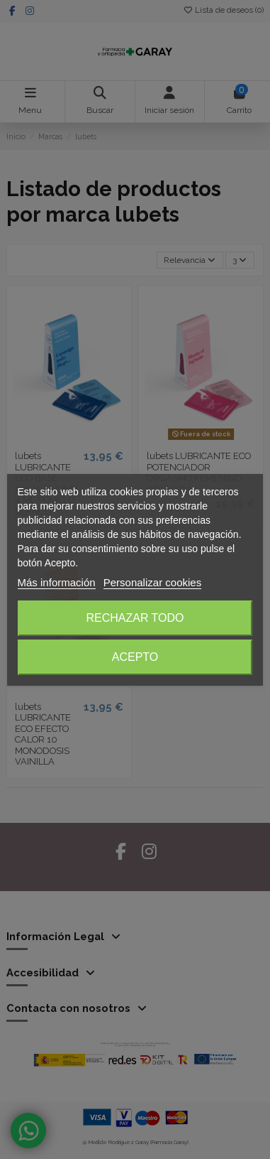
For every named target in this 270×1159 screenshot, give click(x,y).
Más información (57, 582)
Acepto (135, 657)
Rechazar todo (135, 618)
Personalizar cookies (152, 582)
